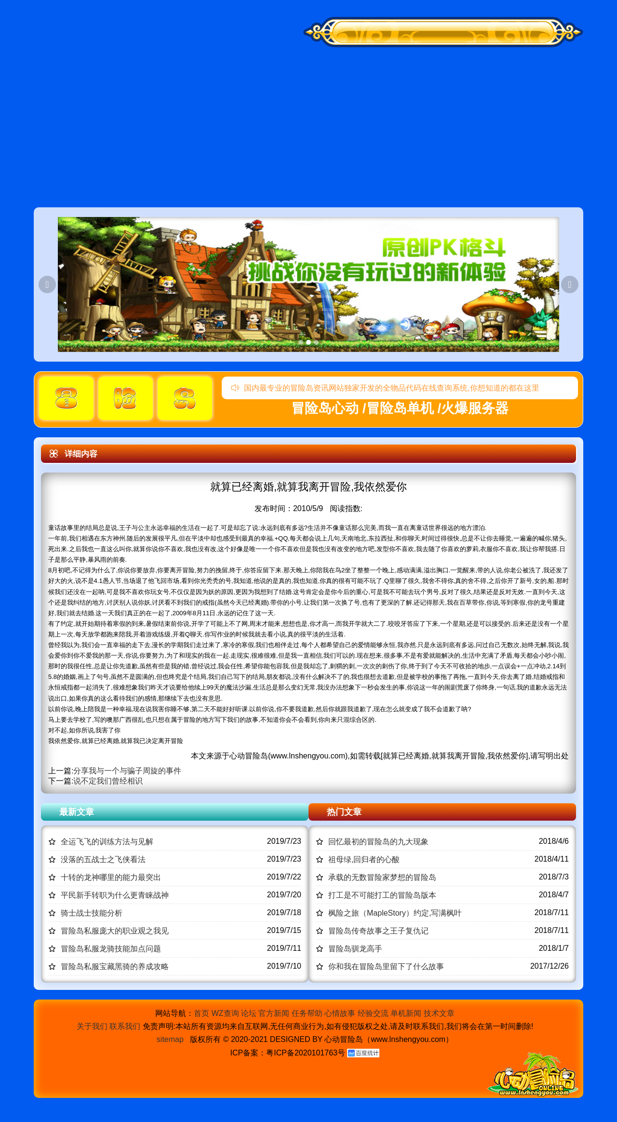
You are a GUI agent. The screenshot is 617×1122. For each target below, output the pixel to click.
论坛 (248, 1013)
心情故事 (339, 1013)
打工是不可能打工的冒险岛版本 (382, 895)
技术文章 (439, 1013)
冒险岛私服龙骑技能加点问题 (111, 949)
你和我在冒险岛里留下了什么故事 (386, 966)
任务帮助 (307, 1013)
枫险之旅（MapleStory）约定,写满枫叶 (395, 913)
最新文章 (76, 812)
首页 (201, 1013)
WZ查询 (225, 1013)
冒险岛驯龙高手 (355, 949)
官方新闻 (273, 1013)
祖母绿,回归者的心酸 (364, 859)
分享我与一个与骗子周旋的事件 (127, 771)
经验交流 (373, 1013)
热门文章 (344, 812)
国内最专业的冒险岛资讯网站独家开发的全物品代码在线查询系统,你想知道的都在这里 (385, 388)
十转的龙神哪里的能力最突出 (111, 877)
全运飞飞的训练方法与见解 (107, 842)
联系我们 (124, 1026)
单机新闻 (405, 1013)
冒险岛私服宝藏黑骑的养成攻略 (115, 966)
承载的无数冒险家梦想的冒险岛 (382, 877)
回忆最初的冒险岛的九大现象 (378, 842)
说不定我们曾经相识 (108, 781)
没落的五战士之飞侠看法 (103, 859)
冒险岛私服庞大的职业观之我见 (115, 931)
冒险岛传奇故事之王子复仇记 (378, 931)
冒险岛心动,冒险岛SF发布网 (105, 85)
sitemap (170, 1039)
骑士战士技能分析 (91, 913)
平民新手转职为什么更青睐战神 (115, 895)
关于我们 (92, 1026)
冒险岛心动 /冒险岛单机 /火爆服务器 (400, 408)
